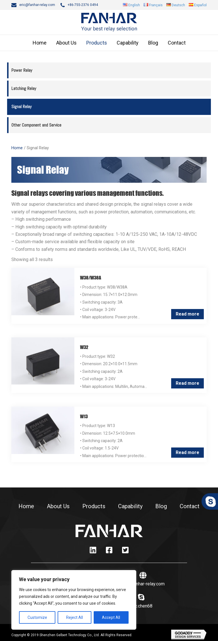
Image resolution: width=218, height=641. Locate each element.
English (134, 5)
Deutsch (178, 5)
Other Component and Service (36, 125)
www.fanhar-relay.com (143, 584)
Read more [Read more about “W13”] (187, 452)
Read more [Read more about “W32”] (187, 383)
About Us (66, 43)
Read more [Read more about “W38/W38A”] (187, 314)
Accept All (111, 617)
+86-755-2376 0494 (83, 5)
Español (200, 5)
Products (96, 43)
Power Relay (21, 70)
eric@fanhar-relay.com (37, 5)
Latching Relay (23, 88)
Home (40, 43)
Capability (128, 43)
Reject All (74, 617)
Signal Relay (21, 107)
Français (156, 5)
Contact (177, 43)
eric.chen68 (141, 606)
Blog (153, 43)
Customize (37, 617)
